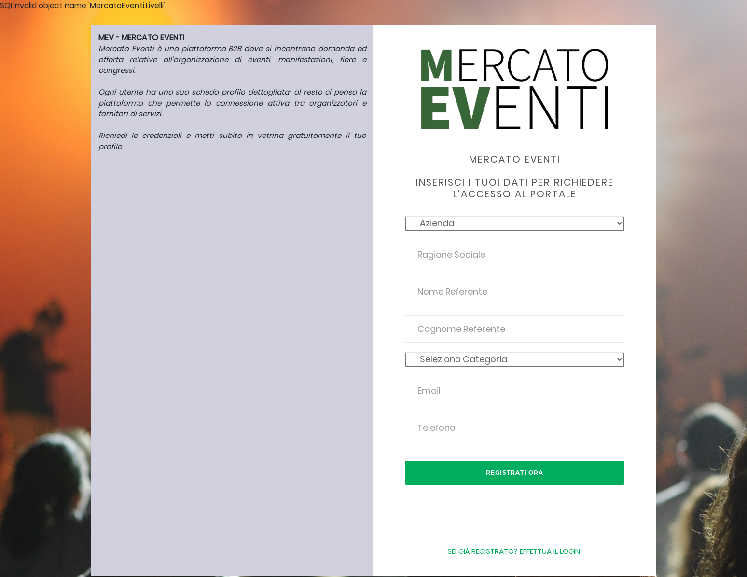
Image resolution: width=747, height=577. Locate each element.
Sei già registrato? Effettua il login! (514, 551)
